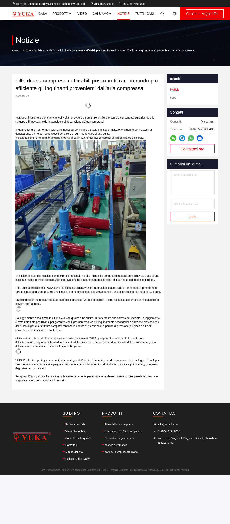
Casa (43, 13)
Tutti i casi (144, 13)
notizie (123, 13)
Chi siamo (102, 13)
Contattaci (71, 445)
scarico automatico (116, 445)
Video (82, 13)
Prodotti (62, 13)
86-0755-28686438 (132, 3)
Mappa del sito (74, 451)
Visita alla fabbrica (76, 431)
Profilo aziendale (75, 424)
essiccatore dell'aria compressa (123, 431)
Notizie (27, 50)
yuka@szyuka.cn (102, 3)
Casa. (15, 50)
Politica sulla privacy (77, 458)
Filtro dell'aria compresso (119, 424)
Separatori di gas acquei (119, 438)
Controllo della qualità (78, 438)
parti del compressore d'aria (121, 451)
